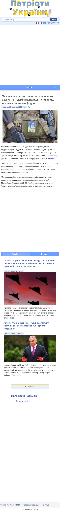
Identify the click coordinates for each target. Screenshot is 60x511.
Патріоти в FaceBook (24, 395)
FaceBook (16, 254)
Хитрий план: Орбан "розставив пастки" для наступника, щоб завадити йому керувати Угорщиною (26, 326)
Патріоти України (23, 401)
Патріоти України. (47, 159)
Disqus (44, 254)
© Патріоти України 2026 (10, 505)
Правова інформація (31, 505)
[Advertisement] (29, 55)
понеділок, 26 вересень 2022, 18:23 (14, 107)
